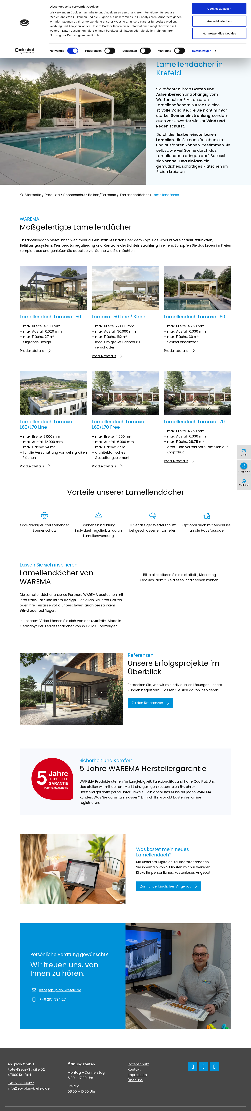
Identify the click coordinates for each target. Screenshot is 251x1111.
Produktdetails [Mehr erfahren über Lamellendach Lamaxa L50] (35, 350)
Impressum (137, 1074)
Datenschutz (138, 1064)
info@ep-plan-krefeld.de (60, 990)
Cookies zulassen (219, 10)
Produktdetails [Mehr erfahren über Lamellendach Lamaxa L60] (179, 350)
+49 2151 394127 (52, 999)
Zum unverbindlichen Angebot (168, 886)
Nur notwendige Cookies (219, 34)
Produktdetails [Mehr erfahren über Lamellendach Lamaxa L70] (179, 461)
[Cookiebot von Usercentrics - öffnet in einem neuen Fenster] (24, 52)
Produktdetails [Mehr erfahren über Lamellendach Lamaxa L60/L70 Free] (107, 466)
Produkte (52, 194)
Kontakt (134, 1069)
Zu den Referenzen (150, 702)
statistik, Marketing (200, 574)
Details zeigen (201, 52)
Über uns (135, 1080)
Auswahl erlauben (219, 22)
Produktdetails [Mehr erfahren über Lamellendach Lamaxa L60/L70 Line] (35, 466)
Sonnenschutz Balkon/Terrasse (89, 194)
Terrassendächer (134, 194)
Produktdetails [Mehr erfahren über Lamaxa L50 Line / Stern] (107, 356)
